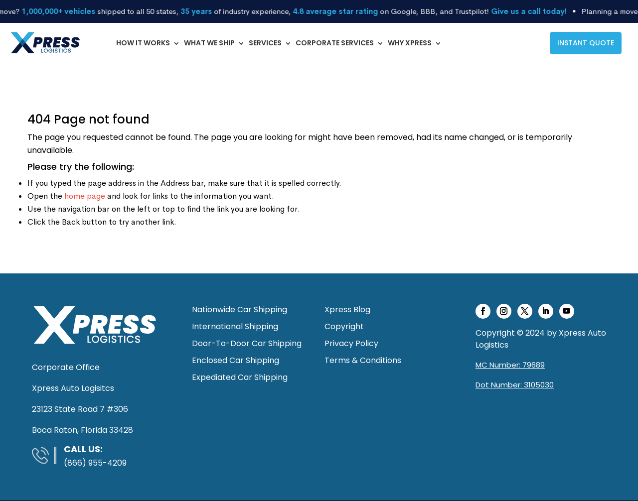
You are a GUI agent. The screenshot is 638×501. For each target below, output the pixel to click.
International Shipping (235, 326)
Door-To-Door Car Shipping (247, 343)
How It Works (143, 43)
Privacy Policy (351, 343)
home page (84, 196)
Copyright (344, 326)
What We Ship (209, 43)
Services (265, 43)
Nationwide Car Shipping (239, 309)
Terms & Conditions (362, 360)
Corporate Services (335, 43)
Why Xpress (410, 43)
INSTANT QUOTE (585, 43)
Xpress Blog (347, 309)
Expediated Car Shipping (240, 377)
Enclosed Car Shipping (235, 360)
